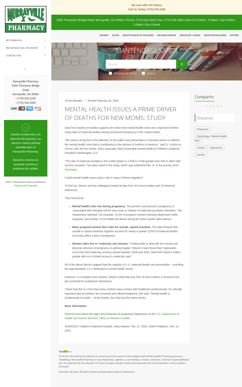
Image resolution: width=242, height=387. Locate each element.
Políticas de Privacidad (25, 185)
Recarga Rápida (166, 35)
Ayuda (115, 35)
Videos (149, 73)
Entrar (234, 35)
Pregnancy (203, 129)
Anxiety (201, 147)
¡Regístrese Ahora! (215, 35)
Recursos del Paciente (22, 48)
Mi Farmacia (14, 40)
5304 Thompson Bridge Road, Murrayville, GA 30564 (90, 20)
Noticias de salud (122, 73)
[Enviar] (182, 64)
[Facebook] (25, 69)
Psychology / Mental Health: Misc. (211, 138)
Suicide (201, 154)
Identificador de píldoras (138, 35)
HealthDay (94, 371)
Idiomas (104, 35)
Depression (216, 147)
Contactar (13, 55)
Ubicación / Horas (189, 35)
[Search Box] (141, 64)
